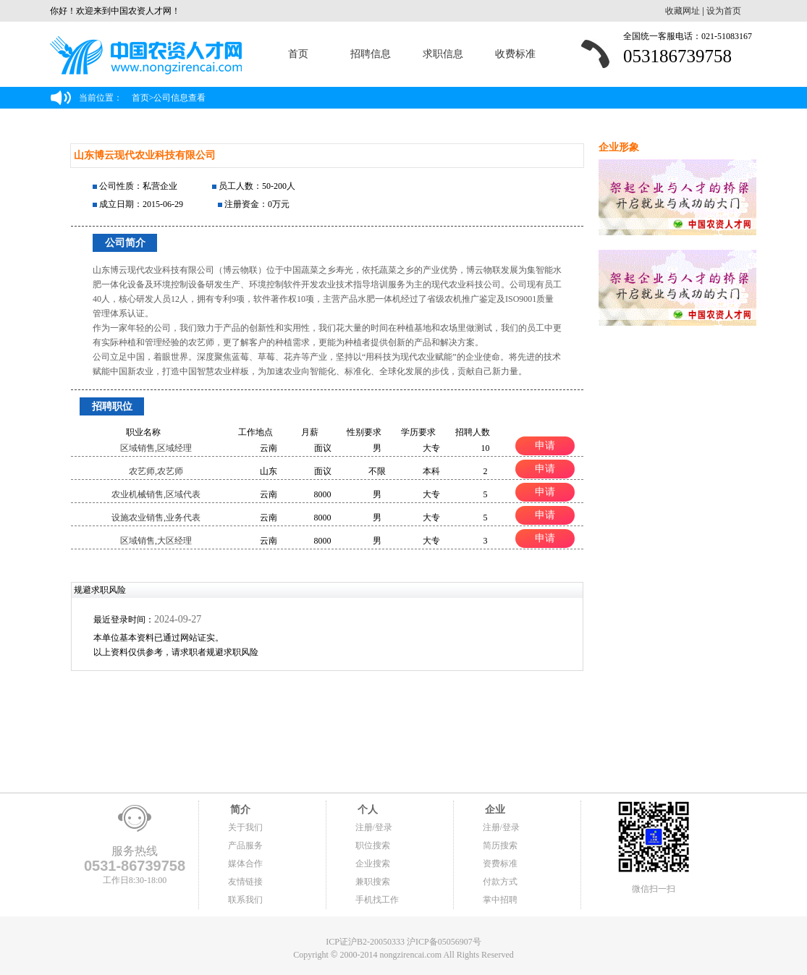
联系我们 (245, 900)
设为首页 (723, 11)
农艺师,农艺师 (156, 471)
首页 (298, 53)
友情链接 (245, 882)
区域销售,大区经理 (156, 541)
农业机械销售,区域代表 (155, 494)
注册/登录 (373, 827)
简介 (239, 809)
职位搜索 (372, 845)
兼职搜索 (372, 882)
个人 (367, 809)
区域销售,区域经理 (156, 448)
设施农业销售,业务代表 (155, 517)
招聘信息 (370, 53)
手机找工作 (377, 900)
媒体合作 (245, 863)
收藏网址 (682, 11)
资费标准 (500, 863)
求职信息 (443, 53)
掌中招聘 (500, 900)
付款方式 (500, 882)
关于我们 (245, 827)
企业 (494, 809)
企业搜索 (372, 863)
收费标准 (515, 53)
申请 (545, 445)
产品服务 (245, 845)
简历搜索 (500, 845)
